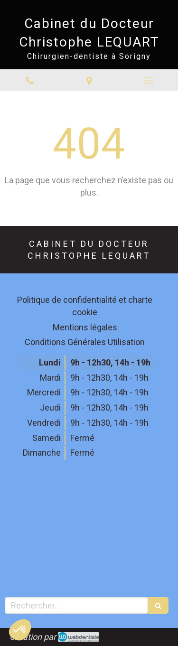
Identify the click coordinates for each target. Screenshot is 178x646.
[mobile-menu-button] (148, 80)
